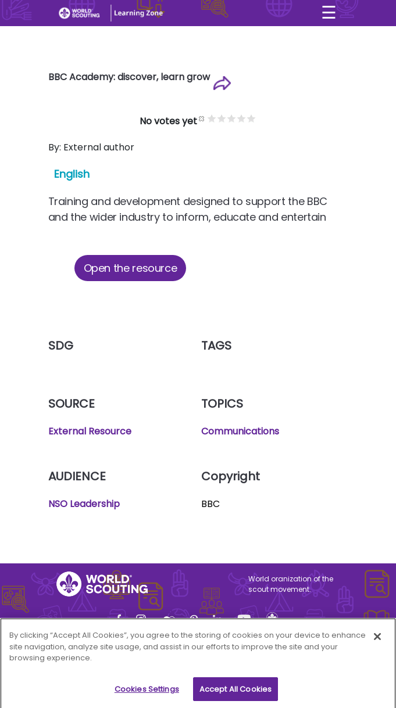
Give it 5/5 (251, 118)
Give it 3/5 (232, 118)
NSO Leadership (84, 504)
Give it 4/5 (242, 118)
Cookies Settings (147, 692)
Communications (240, 431)
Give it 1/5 (212, 118)
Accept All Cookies (235, 692)
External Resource (89, 431)
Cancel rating (202, 118)
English (72, 174)
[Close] (377, 640)
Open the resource (130, 268)
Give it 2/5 (222, 118)
